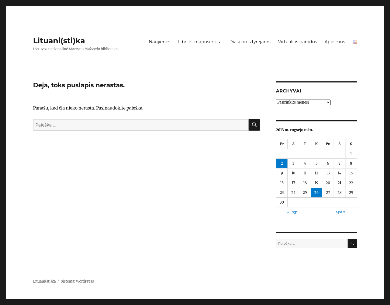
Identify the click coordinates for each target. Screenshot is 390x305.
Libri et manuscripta (200, 41)
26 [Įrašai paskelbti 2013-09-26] (316, 192)
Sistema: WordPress (77, 281)
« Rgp (292, 212)
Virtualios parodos (297, 41)
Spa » (340, 212)
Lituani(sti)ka (59, 40)
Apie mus (334, 41)
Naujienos (159, 41)
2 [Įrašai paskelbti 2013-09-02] (282, 163)
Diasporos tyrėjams (249, 41)
